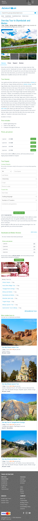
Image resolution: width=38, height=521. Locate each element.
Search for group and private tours (12, 13)
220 (34, 246)
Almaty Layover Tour (8, 304)
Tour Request (19, 260)
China (21, 487)
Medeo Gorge (27, 84)
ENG (28, 1)
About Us (4, 1)
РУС (33, 1)
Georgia (22, 479)
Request (15, 63)
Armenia (22, 483)
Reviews (21, 63)
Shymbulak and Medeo (8, 295)
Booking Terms (24, 502)
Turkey (22, 493)
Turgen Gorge (6, 301)
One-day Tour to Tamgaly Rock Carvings (13, 422)
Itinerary (3, 63)
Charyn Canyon (6, 282)
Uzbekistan (4, 481)
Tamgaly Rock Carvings (8, 288)
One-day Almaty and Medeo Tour (11, 459)
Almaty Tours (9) (6, 279)
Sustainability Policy (25, 506)
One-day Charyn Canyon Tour (10, 347)
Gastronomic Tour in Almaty (9, 308)
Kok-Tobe (3, 108)
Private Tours (4, 500)
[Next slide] (34, 41)
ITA (32, 2)
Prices (9, 63)
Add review (34, 232)
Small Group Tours (6, 498)
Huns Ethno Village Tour (8, 285)
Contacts (22, 508)
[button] (5, 56)
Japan (21, 489)
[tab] (19, 279)
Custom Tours (5, 502)
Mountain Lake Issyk (7, 298)
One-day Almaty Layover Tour (10, 384)
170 (34, 249)
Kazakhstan (4, 483)
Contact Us (4, 3)
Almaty (33, 82)
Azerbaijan (23, 481)
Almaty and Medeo (7, 292)
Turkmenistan (4, 489)
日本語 (29, 4)
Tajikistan (3, 487)
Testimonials (23, 500)
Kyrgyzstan (4, 485)
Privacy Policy (23, 504)
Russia (22, 491)
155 (34, 252)
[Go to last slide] (3, 41)
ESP (29, 2)
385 (34, 243)
